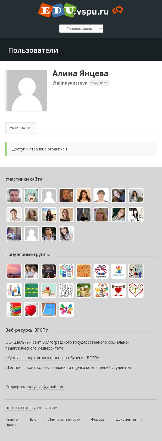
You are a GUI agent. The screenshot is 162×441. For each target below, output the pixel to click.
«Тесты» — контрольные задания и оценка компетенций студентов (68, 367)
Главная (12, 419)
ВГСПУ (30, 407)
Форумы (98, 419)
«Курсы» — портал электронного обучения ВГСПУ (52, 357)
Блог (34, 419)
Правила (13, 424)
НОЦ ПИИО (14, 407)
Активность (21, 127)
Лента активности (64, 419)
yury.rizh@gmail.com (46, 386)
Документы (126, 419)
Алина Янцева (80, 73)
